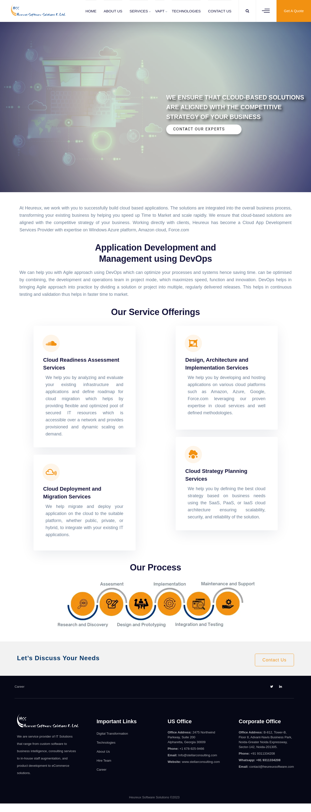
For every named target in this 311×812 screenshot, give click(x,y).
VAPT (159, 11)
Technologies (106, 742)
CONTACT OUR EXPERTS (199, 129)
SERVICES (139, 11)
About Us (103, 751)
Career (20, 686)
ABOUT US (113, 11)
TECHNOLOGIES (186, 11)
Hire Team (104, 760)
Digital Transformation (112, 733)
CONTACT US (219, 11)
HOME (91, 11)
